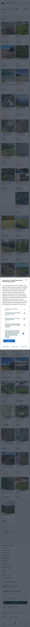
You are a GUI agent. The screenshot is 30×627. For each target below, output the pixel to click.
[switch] (24, 313)
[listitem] (15, 309)
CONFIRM (9, 341)
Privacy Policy (23, 346)
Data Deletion (6, 346)
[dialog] (15, 313)
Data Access (15, 346)
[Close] (26, 280)
